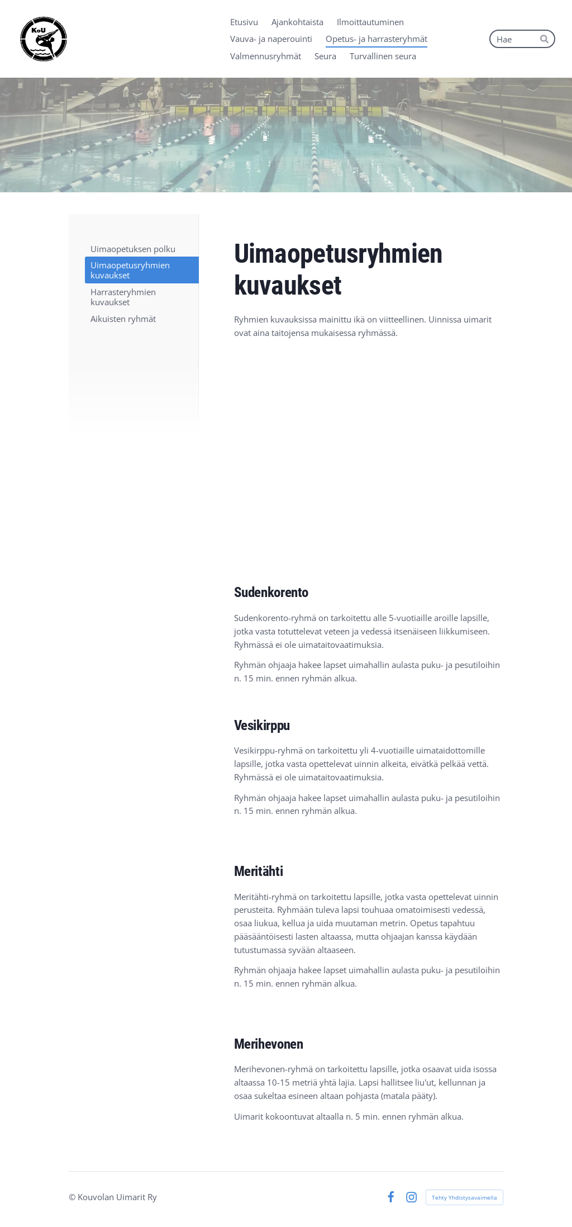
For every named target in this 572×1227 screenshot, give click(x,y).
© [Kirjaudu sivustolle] (73, 1196)
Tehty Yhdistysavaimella (464, 1197)
